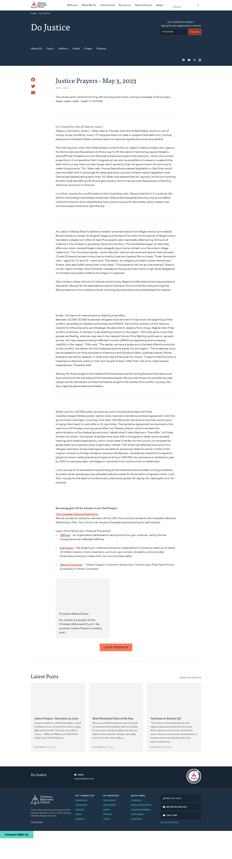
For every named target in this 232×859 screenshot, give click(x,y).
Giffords (65, 555)
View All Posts (189, 698)
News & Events (143, 5)
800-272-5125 (173, 819)
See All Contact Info (169, 843)
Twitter (78, 835)
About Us (36, 48)
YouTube (189, 60)
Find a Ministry (109, 825)
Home (34, 13)
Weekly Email (81, 821)
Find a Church (109, 821)
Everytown (66, 568)
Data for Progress (71, 585)
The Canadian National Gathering (77, 534)
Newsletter (200, 60)
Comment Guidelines (140, 830)
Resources (125, 5)
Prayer (88, 48)
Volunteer (107, 835)
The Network (81, 825)
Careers (106, 839)
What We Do (89, 5)
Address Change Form (141, 825)
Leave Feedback (116, 668)
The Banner (136, 821)
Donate (106, 830)
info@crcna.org (176, 828)
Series (76, 48)
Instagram (194, 60)
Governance (136, 839)
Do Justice (44, 13)
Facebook (183, 60)
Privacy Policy (37, 843)
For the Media (137, 835)
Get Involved (107, 5)
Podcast (101, 48)
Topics (50, 48)
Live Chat (171, 836)
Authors (63, 48)
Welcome (72, 5)
